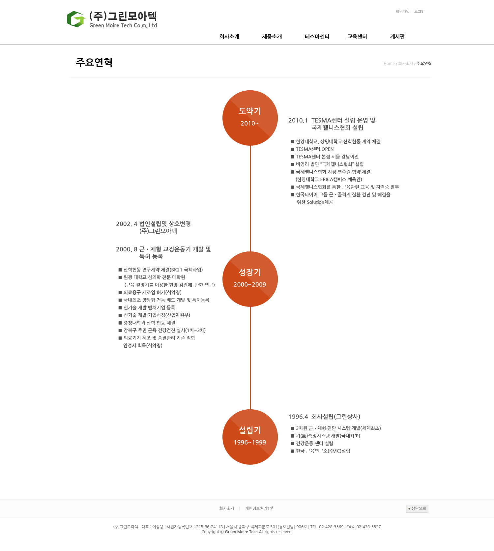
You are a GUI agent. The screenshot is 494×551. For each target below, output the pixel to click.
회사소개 (229, 36)
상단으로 (418, 508)
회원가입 (402, 12)
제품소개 (272, 36)
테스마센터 (317, 36)
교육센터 (357, 36)
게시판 (397, 36)
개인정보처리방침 (260, 508)
